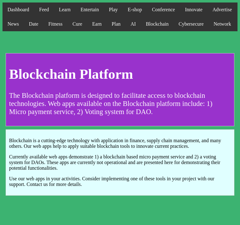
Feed (44, 9)
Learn (64, 9)
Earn (97, 24)
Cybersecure (191, 24)
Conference (163, 9)
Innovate (193, 9)
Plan (116, 24)
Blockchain (157, 24)
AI (133, 24)
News (13, 24)
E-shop (135, 9)
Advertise (222, 9)
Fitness (55, 24)
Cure (77, 24)
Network (222, 24)
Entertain (90, 9)
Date (33, 24)
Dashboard (18, 9)
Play (113, 9)
